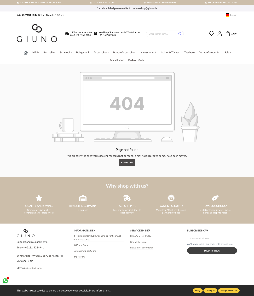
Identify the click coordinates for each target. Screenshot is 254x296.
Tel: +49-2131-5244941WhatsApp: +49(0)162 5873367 (35, 251)
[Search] (180, 34)
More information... (99, 290)
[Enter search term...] (161, 34)
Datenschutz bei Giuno (85, 250)
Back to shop (127, 162)
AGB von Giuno (81, 245)
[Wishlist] (211, 33)
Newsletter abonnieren (141, 247)
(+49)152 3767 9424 (80, 35)
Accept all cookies (229, 290)
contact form (35, 268)
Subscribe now (212, 250)
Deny (197, 290)
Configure (210, 290)
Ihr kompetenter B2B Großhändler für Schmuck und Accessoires (97, 237)
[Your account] (219, 33)
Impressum (79, 256)
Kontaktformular (138, 242)
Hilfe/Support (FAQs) (140, 236)
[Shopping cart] (231, 33)
